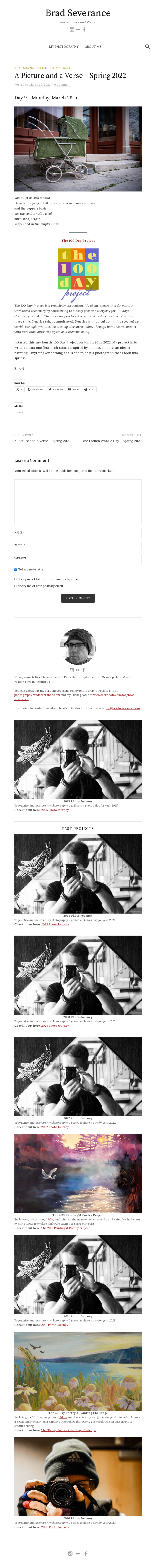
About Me (93, 47)
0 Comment (62, 84)
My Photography (64, 47)
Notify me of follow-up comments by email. (48, 579)
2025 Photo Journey (55, 810)
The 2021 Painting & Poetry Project (65, 1228)
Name (19, 532)
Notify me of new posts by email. (40, 586)
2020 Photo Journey (55, 1527)
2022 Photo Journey (55, 1127)
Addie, (50, 1219)
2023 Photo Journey (55, 924)
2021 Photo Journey (54, 1325)
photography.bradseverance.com (37, 695)
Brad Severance (78, 13)
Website (20, 558)
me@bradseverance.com (123, 708)
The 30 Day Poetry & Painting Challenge (68, 1430)
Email (19, 545)
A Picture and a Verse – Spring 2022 (42, 441)
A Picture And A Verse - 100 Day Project (43, 68)
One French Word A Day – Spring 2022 (111, 441)
